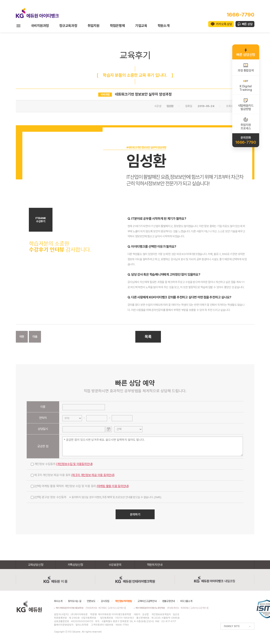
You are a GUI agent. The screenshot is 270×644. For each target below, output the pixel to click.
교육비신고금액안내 (147, 601)
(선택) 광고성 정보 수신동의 (96, 497)
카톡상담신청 (75, 564)
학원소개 (164, 26)
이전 (22, 336)
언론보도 (91, 601)
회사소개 (58, 601)
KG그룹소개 (186, 601)
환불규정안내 (168, 601)
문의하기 (135, 514)
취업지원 (94, 26)
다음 (35, 336)
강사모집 (105, 601)
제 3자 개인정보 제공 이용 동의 (73, 475)
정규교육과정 (68, 26)
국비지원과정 (40, 26)
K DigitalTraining (245, 84)
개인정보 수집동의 (62, 464)
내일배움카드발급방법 (246, 104)
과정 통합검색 (246, 67)
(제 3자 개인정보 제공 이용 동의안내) (93, 475)
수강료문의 (115, 564)
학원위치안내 (154, 564)
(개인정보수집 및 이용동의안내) (74, 464)
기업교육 (141, 26)
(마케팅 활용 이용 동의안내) (113, 486)
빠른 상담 (247, 24)
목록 (148, 336)
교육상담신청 (35, 564)
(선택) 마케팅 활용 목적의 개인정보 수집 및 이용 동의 (80, 486)
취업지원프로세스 (246, 123)
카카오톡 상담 (224, 24)
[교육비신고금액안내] (117, 608)
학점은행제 (117, 26)
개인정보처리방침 (123, 601)
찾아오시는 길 (74, 601)
